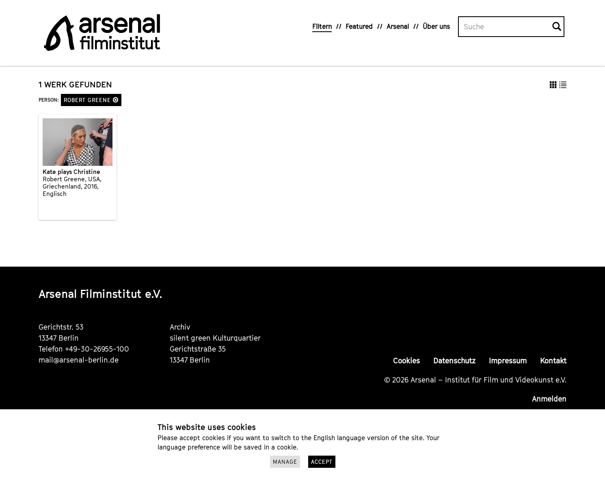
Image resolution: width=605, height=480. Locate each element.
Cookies (406, 360)
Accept (322, 461)
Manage (285, 461)
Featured (359, 26)
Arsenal (398, 26)
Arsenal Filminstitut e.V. (100, 293)
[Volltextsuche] (505, 27)
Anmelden (549, 399)
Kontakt (553, 360)
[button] (116, 99)
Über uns (436, 26)
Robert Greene (91, 100)
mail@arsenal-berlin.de (79, 360)
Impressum (508, 360)
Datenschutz (454, 360)
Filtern (322, 26)
